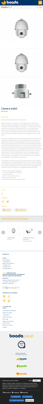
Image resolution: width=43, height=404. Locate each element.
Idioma (30, 380)
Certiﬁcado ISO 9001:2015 (9, 310)
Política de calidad (7, 312)
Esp (41, 7)
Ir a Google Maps (6, 306)
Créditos (4, 327)
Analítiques (16, 392)
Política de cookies (7, 325)
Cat (38, 7)
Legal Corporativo (7, 317)
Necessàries (7, 392)
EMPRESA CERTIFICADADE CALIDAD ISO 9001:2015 (21, 354)
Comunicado (5, 314)
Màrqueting (25, 392)
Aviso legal (5, 319)
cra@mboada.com (7, 268)
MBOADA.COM (11, 273)
